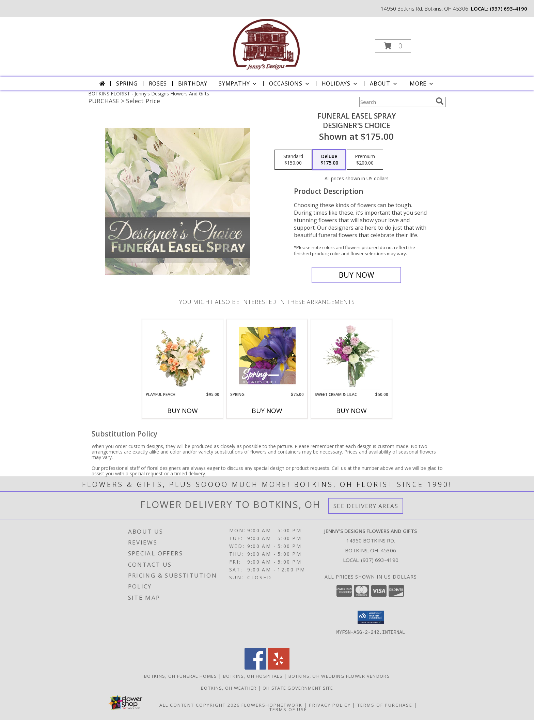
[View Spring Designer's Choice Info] (267, 355)
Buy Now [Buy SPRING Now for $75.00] (267, 410)
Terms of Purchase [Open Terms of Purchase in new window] (384, 705)
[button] (393, 45)
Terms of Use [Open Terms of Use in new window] (288, 709)
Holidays (340, 83)
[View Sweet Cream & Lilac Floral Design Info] (351, 355)
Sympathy (238, 83)
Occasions (289, 83)
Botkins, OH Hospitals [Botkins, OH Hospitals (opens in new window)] (253, 676)
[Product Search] (396, 102)
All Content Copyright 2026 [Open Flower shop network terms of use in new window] (199, 705)
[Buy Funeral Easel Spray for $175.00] (356, 275)
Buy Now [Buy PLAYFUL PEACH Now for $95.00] (182, 410)
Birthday (192, 83)
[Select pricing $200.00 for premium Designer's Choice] (365, 160)
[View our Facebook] (255, 667)
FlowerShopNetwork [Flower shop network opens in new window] (271, 705)
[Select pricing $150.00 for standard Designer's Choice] (293, 160)
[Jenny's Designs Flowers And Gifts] (266, 44)
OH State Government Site (298, 688)
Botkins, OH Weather (229, 688)
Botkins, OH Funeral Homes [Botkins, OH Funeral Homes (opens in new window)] (180, 676)
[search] (439, 101)
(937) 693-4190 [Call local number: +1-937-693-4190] (508, 8)
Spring (127, 83)
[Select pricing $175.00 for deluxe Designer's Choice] (329, 160)
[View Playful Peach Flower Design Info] (182, 355)
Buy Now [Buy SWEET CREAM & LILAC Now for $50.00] (351, 410)
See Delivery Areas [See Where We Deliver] (365, 506)
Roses (158, 83)
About (384, 83)
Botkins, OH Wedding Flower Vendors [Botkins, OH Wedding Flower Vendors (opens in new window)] (339, 676)
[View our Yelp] (278, 667)
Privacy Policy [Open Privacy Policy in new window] (330, 705)
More (422, 83)
